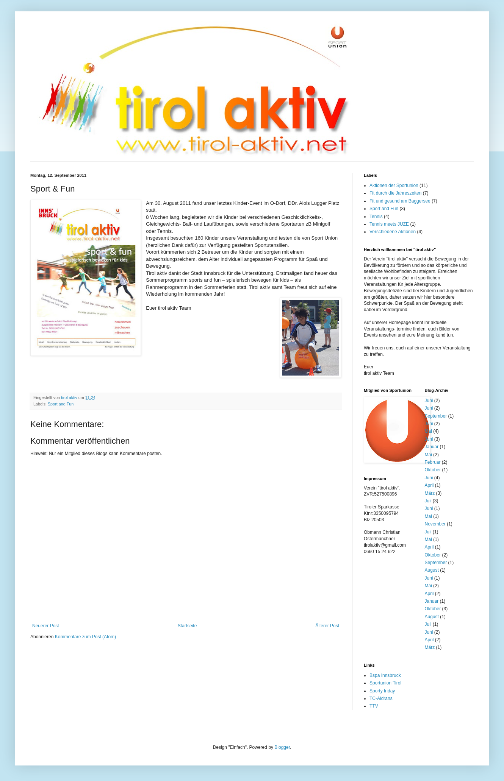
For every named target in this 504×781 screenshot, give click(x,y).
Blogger (282, 747)
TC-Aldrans (381, 698)
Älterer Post (327, 625)
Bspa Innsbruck (385, 675)
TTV (373, 706)
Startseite (187, 625)
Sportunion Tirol (385, 683)
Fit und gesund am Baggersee (399, 201)
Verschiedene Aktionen (392, 231)
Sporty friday (382, 691)
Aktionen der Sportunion (393, 185)
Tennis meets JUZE (389, 224)
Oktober (433, 469)
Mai (428, 431)
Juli (428, 501)
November (435, 524)
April (429, 485)
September (436, 416)
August (432, 570)
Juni (429, 400)
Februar (433, 462)
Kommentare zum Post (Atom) (85, 636)
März (430, 493)
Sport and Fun (61, 404)
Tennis (376, 216)
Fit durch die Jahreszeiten (395, 193)
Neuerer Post (45, 625)
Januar (432, 446)
